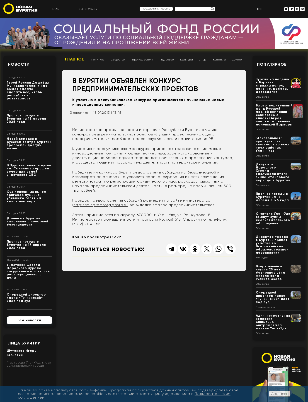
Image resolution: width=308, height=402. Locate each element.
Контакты (219, 59)
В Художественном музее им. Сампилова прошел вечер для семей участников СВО (29, 170)
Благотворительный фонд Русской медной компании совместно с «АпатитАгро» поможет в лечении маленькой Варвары (274, 115)
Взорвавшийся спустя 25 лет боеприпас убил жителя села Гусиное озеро (270, 272)
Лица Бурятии (24, 343)
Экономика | (80, 112)
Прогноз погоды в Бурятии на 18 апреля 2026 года (26, 118)
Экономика (263, 185)
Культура (186, 59)
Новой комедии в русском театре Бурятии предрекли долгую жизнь (29, 143)
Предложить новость (156, 8)
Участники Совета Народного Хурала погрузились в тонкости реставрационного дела (28, 271)
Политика (97, 59)
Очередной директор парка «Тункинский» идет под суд (26, 298)
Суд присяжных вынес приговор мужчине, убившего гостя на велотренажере (26, 196)
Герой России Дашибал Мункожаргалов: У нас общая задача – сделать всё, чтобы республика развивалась (28, 90)
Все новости (29, 320)
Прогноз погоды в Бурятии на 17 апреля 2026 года (26, 245)
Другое (237, 59)
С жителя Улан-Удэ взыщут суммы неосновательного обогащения (273, 218)
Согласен (279, 394)
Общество (118, 59)
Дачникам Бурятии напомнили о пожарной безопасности (27, 221)
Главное (74, 59)
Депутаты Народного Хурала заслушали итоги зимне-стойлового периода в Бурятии (273, 172)
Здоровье (167, 59)
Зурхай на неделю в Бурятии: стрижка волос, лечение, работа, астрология (272, 85)
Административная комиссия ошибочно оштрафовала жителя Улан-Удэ (273, 322)
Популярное (272, 64)
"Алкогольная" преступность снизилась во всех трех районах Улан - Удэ (272, 144)
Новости (19, 64)
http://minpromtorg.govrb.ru (100, 205)
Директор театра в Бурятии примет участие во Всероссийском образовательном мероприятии (272, 245)
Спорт (203, 59)
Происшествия (142, 59)
